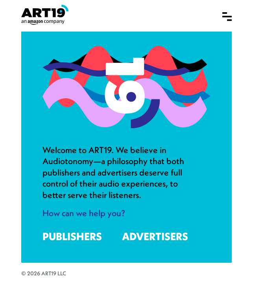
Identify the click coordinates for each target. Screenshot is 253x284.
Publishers (72, 236)
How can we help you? (83, 213)
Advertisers (155, 236)
